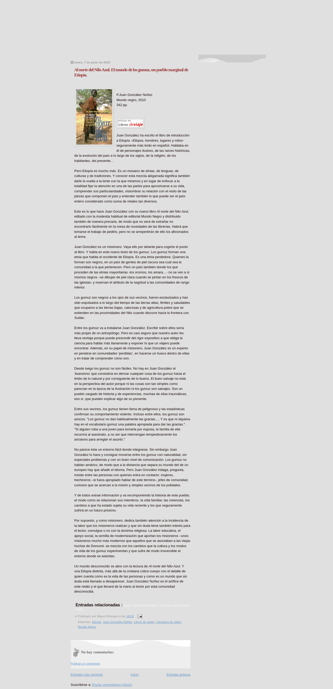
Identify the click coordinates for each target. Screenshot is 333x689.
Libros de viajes (144, 622)
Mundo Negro (87, 626)
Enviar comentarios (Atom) (112, 685)
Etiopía (96, 622)
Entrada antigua (178, 675)
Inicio (134, 675)
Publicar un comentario (85, 663)
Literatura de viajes (168, 622)
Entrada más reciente (87, 675)
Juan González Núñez (117, 622)
